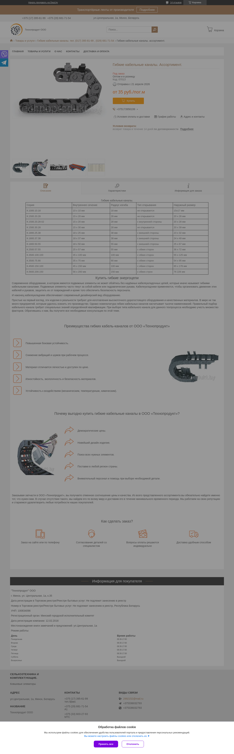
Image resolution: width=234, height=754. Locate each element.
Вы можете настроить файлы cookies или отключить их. (115, 736)
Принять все (106, 744)
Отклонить (133, 744)
